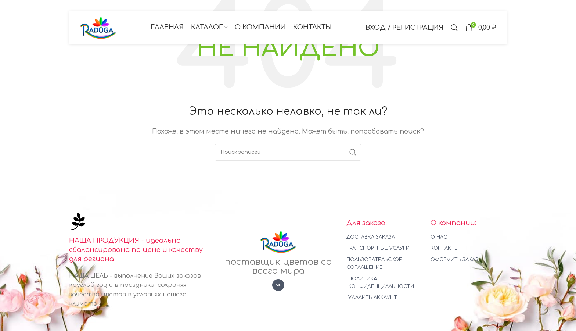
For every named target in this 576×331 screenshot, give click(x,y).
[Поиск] (454, 27)
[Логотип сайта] (98, 27)
